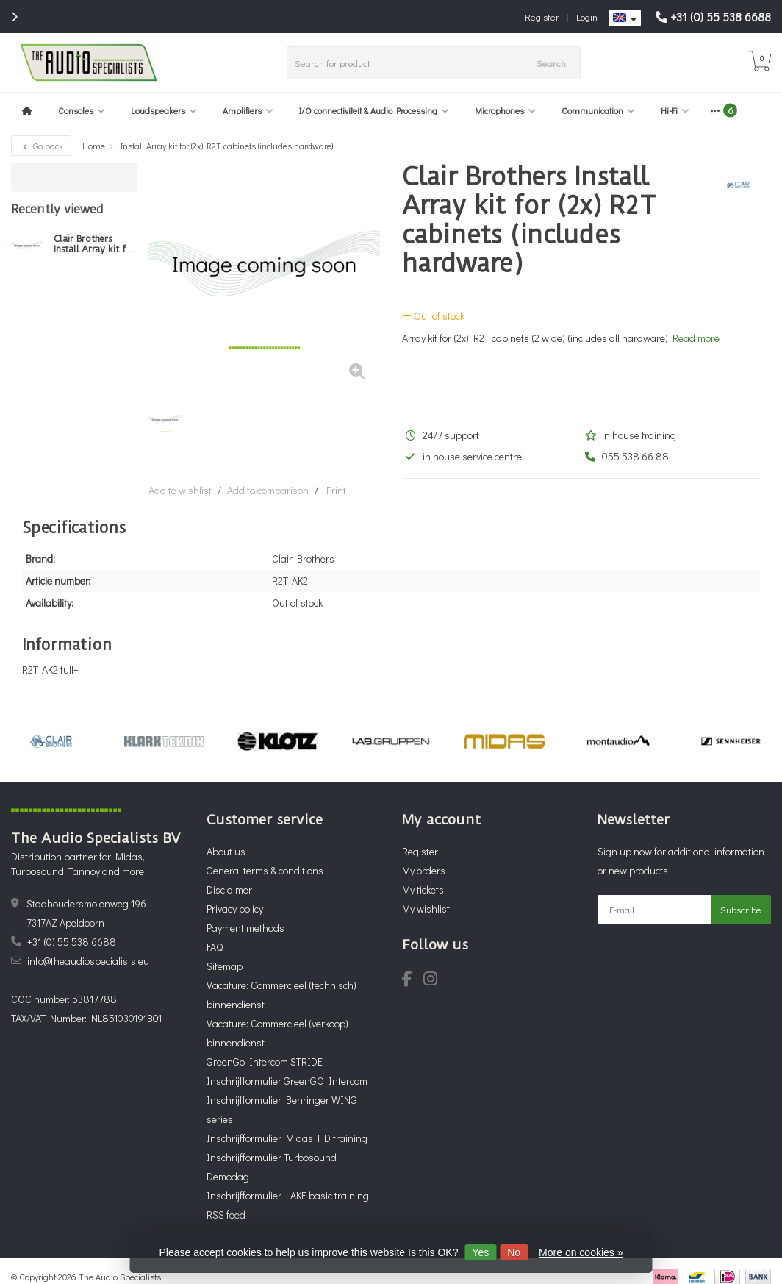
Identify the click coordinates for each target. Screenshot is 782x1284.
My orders (423, 870)
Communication (598, 110)
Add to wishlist (180, 490)
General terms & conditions (265, 870)
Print (336, 490)
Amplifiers (248, 110)
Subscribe (740, 909)
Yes (480, 1252)
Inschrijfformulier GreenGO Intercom (287, 1081)
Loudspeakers (164, 110)
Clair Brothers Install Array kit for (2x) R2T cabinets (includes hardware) (95, 244)
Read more (696, 338)
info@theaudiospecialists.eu (88, 961)
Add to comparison (268, 490)
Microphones (505, 110)
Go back (41, 145)
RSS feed (226, 1214)
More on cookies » (581, 1252)
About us (226, 851)
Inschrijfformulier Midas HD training (287, 1138)
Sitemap (225, 966)
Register (542, 16)
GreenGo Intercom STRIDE (265, 1062)
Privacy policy (235, 909)
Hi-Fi (675, 110)
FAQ (215, 947)
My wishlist (426, 909)
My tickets (423, 889)
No (513, 1252)
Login (587, 16)
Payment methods (245, 928)
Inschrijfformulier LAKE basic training (288, 1195)
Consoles (81, 110)
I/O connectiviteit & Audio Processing (374, 110)
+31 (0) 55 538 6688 (720, 16)
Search (551, 63)
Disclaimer (229, 889)
